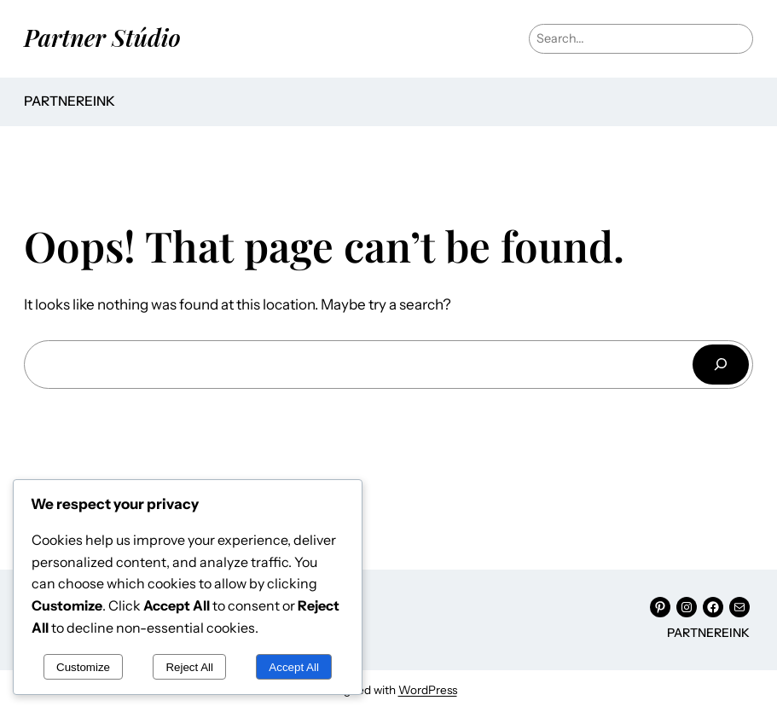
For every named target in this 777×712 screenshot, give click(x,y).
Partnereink (69, 101)
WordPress (427, 690)
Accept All (294, 667)
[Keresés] (721, 364)
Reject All (189, 667)
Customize (83, 667)
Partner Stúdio (102, 37)
